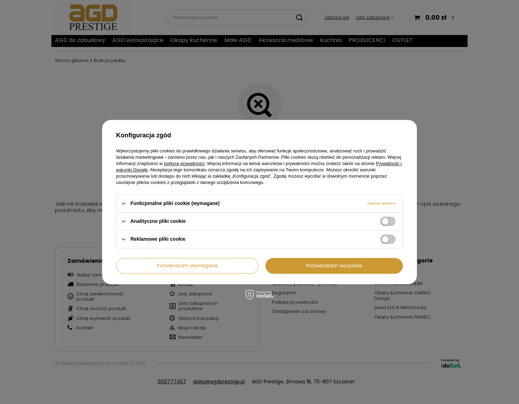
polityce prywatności (184, 163)
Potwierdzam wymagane (187, 265)
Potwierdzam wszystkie (334, 265)
